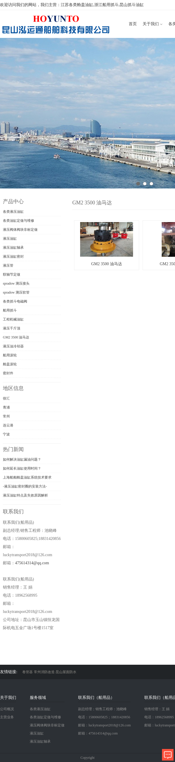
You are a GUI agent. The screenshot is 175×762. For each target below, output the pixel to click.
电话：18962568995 (159, 717)
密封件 (8, 373)
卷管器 (27, 672)
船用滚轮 (10, 355)
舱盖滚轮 (10, 364)
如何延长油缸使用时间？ (22, 468)
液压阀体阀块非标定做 (20, 230)
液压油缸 (10, 239)
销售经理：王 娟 (157, 709)
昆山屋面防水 (66, 672)
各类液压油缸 (13, 212)
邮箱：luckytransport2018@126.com (104, 725)
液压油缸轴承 (13, 248)
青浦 (6, 407)
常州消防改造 (44, 672)
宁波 (6, 434)
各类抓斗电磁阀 (15, 301)
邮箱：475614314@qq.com (98, 733)
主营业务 (7, 717)
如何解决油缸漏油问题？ (22, 459)
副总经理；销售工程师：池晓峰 (102, 709)
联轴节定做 (11, 274)
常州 (6, 416)
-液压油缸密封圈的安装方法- (25, 486)
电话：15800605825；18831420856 (104, 717)
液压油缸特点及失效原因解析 (25, 495)
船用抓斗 (10, 310)
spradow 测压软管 (16, 292)
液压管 (8, 265)
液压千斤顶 (11, 328)
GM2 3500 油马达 (16, 337)
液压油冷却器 (13, 346)
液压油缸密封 (13, 256)
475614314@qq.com (32, 563)
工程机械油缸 (13, 319)
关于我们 (151, 24)
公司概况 (7, 709)
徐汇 (6, 398)
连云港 (8, 425)
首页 (133, 24)
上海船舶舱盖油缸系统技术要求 (27, 477)
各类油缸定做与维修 (18, 221)
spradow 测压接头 (16, 283)
